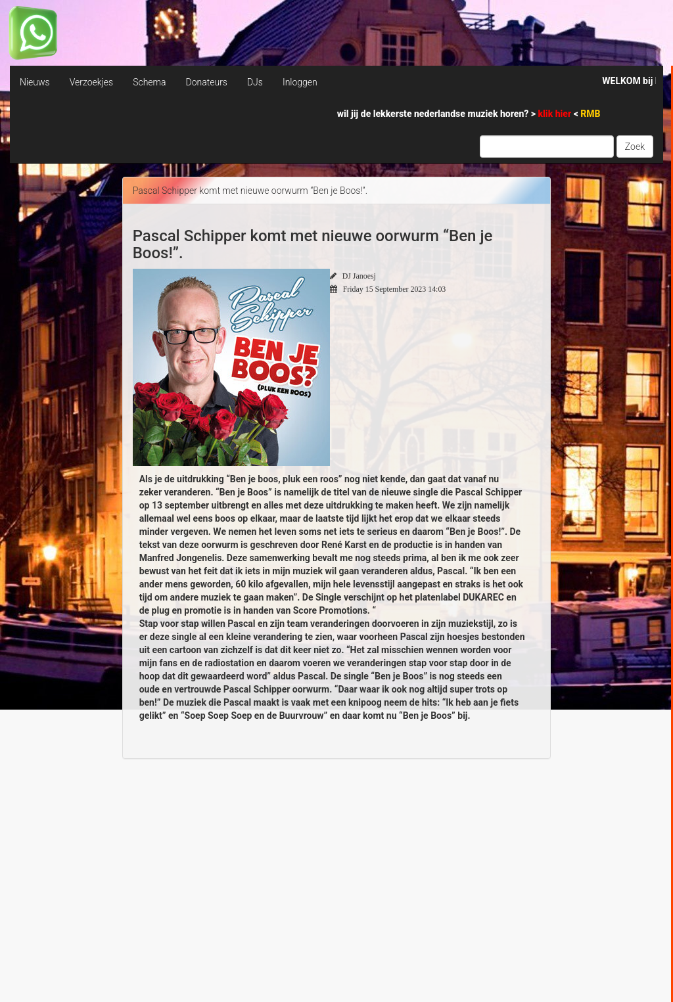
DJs (255, 82)
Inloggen (300, 82)
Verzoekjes (91, 82)
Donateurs (206, 82)
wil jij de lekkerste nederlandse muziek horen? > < (469, 113)
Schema (149, 82)
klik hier (556, 113)
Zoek (635, 146)
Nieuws (35, 82)
